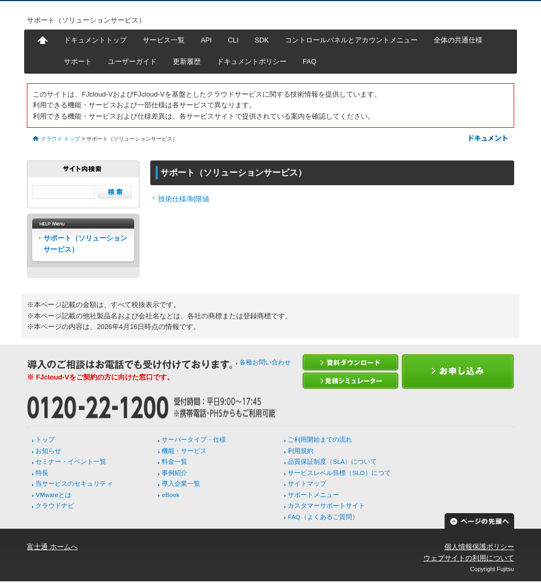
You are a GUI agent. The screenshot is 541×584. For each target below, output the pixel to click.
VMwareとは (53, 495)
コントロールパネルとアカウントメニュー (351, 40)
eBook (170, 495)
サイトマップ (307, 483)
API (206, 40)
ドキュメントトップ (95, 40)
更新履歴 (187, 61)
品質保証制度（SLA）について (332, 461)
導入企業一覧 (181, 483)
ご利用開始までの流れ (320, 439)
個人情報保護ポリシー (479, 547)
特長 (41, 473)
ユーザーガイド (132, 61)
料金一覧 (174, 461)
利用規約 (300, 451)
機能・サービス (184, 451)
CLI (233, 40)
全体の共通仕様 (458, 40)
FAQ (310, 61)
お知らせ (48, 451)
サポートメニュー (313, 495)
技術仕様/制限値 (183, 199)
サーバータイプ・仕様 (194, 439)
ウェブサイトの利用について (468, 558)
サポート (78, 61)
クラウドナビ (54, 505)
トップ (45, 439)
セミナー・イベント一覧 (70, 461)
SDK (262, 40)
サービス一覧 (164, 40)
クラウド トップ (60, 139)
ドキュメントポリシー (252, 61)
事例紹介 (174, 473)
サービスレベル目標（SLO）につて (339, 473)
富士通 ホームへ (52, 547)
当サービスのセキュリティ (74, 483)
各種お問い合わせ (265, 362)
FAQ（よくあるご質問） (323, 517)
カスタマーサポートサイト (326, 505)
